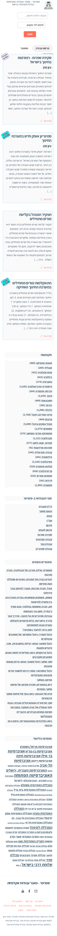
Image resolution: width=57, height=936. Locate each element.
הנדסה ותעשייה (43, 391)
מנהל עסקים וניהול (42, 424)
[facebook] (29, 890)
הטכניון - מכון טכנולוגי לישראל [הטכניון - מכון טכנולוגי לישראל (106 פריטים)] (30, 780)
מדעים (48, 419)
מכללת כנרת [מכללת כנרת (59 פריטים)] (29, 850)
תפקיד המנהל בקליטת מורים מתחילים (35, 216)
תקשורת (47, 485)
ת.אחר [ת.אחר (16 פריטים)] (18, 865)
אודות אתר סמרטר (43, 905)
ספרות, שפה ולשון (42, 443)
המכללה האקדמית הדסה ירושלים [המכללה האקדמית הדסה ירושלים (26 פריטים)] (31, 799)
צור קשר (29, 901)
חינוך (49, 396)
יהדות (49, 405)
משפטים (47, 429)
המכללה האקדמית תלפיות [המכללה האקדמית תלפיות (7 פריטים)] (16, 823)
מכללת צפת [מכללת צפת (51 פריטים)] (39, 860)
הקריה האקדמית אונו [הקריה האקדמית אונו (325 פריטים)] (31, 841)
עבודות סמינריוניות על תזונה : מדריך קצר (30, 616)
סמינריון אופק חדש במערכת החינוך (31, 138)
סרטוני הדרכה (9, 905)
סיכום (49, 525)
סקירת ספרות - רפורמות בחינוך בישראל (35, 59)
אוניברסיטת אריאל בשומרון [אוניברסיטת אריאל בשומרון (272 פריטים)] (36, 747)
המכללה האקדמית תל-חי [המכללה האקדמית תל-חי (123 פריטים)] (38, 822)
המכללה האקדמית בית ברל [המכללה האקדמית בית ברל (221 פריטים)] (30, 790)
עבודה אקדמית (44, 539)
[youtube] (23, 890)
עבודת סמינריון (44, 549)
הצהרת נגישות (25, 905)
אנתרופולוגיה (45, 372)
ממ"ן (49, 520)
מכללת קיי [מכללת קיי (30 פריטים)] (29, 860)
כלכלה (48, 410)
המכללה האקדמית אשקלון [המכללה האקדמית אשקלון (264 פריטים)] (36, 785)
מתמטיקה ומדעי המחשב (39, 433)
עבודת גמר (46, 544)
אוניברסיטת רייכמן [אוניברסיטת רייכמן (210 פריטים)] (41, 761)
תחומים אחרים (44, 475)
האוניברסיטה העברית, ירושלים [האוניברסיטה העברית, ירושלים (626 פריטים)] (26, 770)
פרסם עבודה (42, 48)
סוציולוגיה (46, 438)
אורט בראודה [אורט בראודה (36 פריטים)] (33, 765)
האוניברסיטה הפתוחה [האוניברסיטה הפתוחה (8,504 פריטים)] (33, 775)
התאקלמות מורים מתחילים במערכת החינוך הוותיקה (31, 284)
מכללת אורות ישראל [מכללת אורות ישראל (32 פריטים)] (38, 846)
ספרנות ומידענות (43, 447)
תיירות (48, 480)
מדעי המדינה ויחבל (41, 414)
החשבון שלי (17, 901)
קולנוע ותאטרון (44, 466)
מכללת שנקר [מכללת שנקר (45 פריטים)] (18, 860)
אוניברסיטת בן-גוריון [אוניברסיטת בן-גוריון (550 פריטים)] (39, 751)
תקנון (20, 910)
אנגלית (48, 367)
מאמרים (39, 901)
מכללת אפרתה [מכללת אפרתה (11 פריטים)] (41, 851)
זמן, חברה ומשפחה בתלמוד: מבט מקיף (31, 606)
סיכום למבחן (45, 530)
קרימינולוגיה (45, 471)
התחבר (23, 48)
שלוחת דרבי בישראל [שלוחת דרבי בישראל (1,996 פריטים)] (37, 864)
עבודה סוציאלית (43, 452)
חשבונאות (46, 400)
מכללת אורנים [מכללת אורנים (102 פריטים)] (21, 846)
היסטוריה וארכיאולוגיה (40, 386)
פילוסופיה (46, 457)
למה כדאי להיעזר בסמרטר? (37, 629)
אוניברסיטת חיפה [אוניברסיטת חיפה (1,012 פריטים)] (28, 755)
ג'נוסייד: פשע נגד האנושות (37, 611)
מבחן (49, 516)
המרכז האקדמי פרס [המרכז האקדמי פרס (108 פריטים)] (23, 832)
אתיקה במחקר (44, 680)
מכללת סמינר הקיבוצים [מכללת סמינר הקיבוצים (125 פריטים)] (32, 855)
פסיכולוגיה (46, 461)
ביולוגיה (48, 377)
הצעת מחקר (45, 511)
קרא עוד (47, 120)
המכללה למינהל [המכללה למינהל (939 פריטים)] (41, 827)
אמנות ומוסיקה (44, 363)
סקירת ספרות (45, 535)
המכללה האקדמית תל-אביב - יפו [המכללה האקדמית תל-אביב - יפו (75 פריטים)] (28, 818)
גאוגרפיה (47, 381)
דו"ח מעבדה (45, 506)
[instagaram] (36, 890)
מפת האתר (31, 910)
